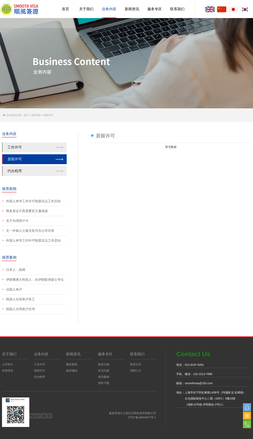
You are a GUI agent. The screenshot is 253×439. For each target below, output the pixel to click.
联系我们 (177, 9)
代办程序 (14, 171)
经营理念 (7, 370)
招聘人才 (135, 370)
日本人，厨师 (13, 269)
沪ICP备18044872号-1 (142, 417)
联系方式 (135, 364)
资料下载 (103, 383)
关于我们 (86, 9)
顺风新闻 (71, 364)
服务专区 (154, 9)
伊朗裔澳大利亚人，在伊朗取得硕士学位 (33, 279)
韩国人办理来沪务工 (18, 299)
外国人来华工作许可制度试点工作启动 (31, 201)
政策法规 (103, 364)
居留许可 (14, 159)
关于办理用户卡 (15, 221)
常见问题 (103, 370)
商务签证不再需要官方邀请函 (25, 211)
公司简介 (7, 364)
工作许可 (14, 147)
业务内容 (109, 9)
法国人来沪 (12, 289)
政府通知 (71, 370)
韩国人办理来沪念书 (18, 309)
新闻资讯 (132, 9)
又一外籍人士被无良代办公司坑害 (28, 230)
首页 (65, 9)
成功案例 (103, 376)
